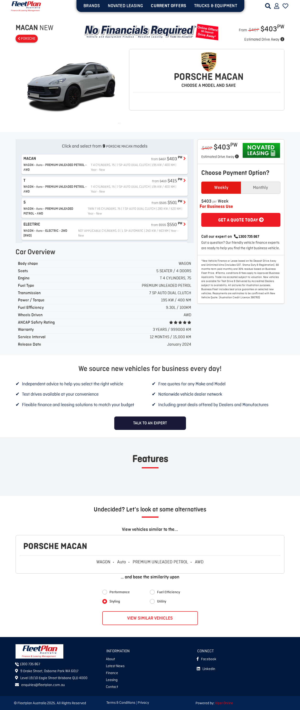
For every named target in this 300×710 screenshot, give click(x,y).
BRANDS (91, 5)
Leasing (112, 680)
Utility (161, 602)
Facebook (206, 659)
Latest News (115, 666)
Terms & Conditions (120, 703)
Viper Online (224, 703)
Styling (114, 602)
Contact (112, 687)
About (110, 659)
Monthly (260, 187)
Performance (119, 592)
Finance (112, 673)
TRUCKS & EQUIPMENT (215, 5)
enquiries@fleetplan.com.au (40, 685)
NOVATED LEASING (125, 5)
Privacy (143, 703)
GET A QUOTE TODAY (241, 219)
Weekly (221, 187)
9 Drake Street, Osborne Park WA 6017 (46, 671)
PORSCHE (26, 39)
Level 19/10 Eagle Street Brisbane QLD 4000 (51, 678)
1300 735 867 (246, 237)
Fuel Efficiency (168, 592)
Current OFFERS (168, 5)
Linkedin (206, 669)
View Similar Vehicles (150, 618)
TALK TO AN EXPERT (150, 423)
